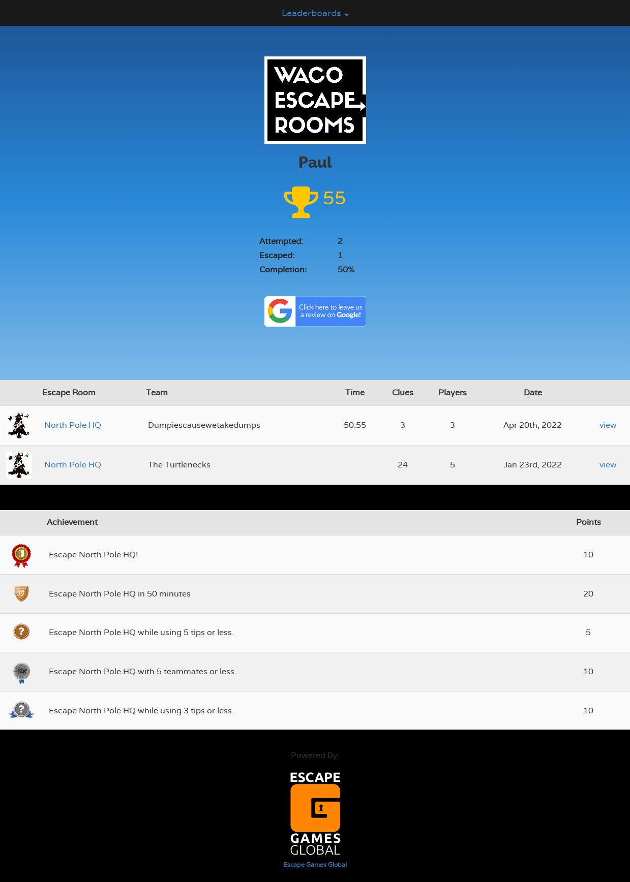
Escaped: (276, 255)
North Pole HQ (72, 425)
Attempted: (281, 241)
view (608, 425)
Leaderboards (315, 13)
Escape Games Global (315, 865)
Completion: (283, 269)
